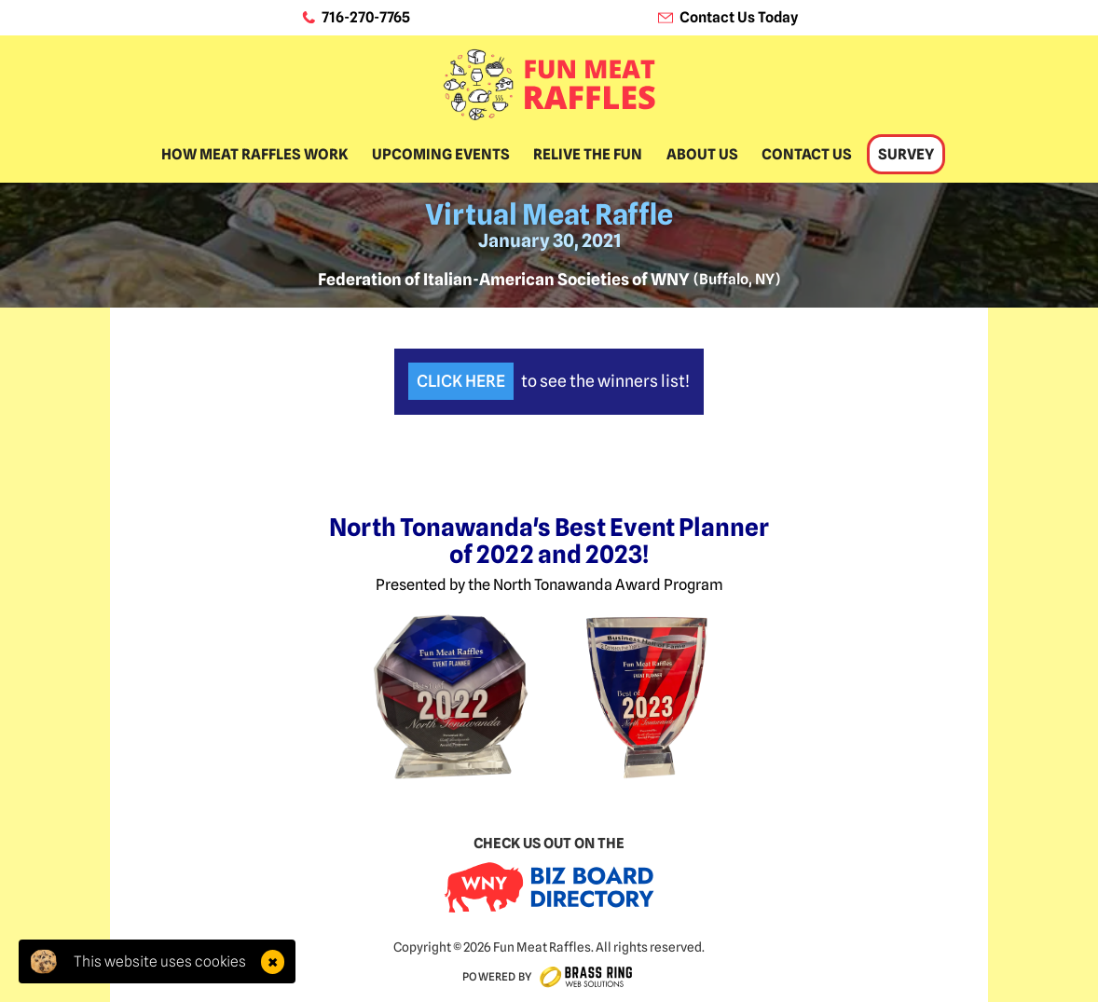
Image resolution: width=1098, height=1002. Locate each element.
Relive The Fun (587, 154)
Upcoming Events (441, 154)
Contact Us (807, 154)
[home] (549, 85)
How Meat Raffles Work (255, 154)
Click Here (461, 381)
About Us (702, 154)
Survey (906, 154)
